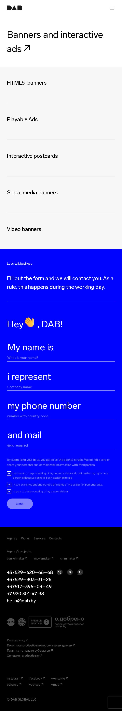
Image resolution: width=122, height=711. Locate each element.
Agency (12, 538)
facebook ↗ (37, 678)
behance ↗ (14, 684)
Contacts (55, 538)
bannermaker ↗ (17, 558)
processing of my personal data (51, 473)
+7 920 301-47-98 (25, 594)
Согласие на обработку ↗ (25, 655)
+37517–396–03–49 (29, 586)
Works (25, 538)
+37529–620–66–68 (30, 572)
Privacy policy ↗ (17, 640)
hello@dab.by (21, 601)
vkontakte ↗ (59, 678)
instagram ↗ (15, 678)
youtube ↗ (36, 684)
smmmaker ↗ (69, 558)
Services (39, 538)
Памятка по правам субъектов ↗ (30, 650)
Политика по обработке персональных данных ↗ (41, 645)
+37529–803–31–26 (29, 579)
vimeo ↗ (56, 684)
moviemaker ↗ (44, 558)
